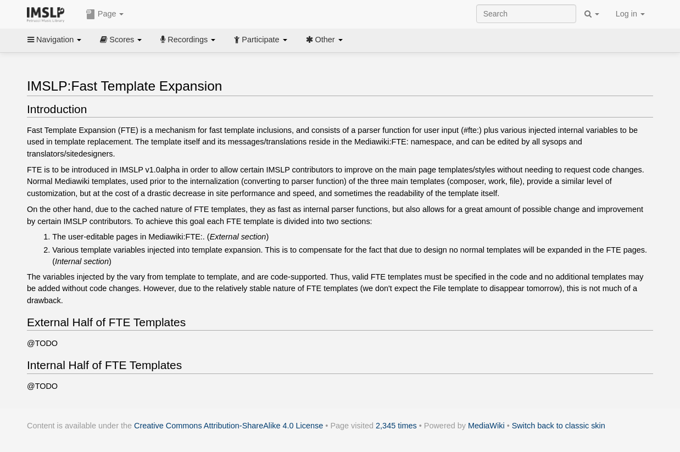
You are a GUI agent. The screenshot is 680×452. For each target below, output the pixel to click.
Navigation (54, 39)
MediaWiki (486, 425)
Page (105, 14)
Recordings (187, 39)
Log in (630, 13)
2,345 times (396, 425)
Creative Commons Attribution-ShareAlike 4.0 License (228, 425)
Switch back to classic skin (558, 425)
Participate (260, 39)
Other (324, 39)
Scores (121, 39)
